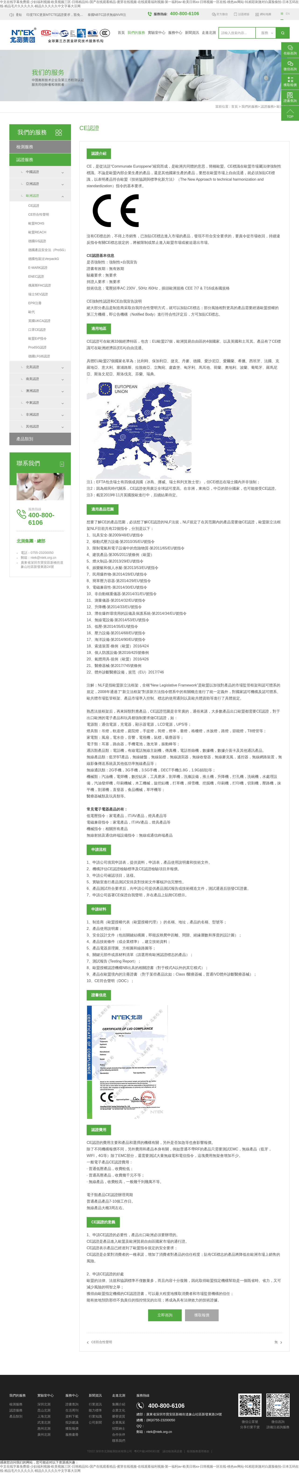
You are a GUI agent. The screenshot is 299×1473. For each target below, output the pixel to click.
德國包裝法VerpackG (43, 259)
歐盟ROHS (36, 223)
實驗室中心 (156, 32)
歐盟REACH (37, 232)
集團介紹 (118, 1404)
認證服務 (267, 106)
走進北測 (209, 32)
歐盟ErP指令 (37, 338)
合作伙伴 (118, 1434)
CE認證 (33, 205)
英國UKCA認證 (39, 321)
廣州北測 (43, 1434)
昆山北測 (43, 1410)
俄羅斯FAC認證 (39, 285)
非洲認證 (32, 414)
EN (288, 13)
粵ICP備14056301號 (147, 1451)
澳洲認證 (32, 391)
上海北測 (43, 1416)
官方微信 (222, 15)
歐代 (31, 312)
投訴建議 (71, 1422)
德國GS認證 (37, 241)
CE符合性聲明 (38, 214)
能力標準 (95, 1410)
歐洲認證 (32, 195)
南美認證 (32, 379)
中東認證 (32, 402)
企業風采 (118, 1422)
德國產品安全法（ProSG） (48, 250)
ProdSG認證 (37, 347)
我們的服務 (136, 32)
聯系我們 (118, 1440)
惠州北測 (43, 1428)
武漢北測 (43, 1422)
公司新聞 (95, 1422)
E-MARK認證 (37, 267)
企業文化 (118, 1410)
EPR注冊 (35, 303)
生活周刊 (71, 1410)
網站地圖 (265, 14)
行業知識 (95, 1416)
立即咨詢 (164, 1315)
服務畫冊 (71, 1434)
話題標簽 (243, 14)
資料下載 (71, 1416)
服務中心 (175, 32)
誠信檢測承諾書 (172, 1451)
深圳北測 (43, 1404)
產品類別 (24, 439)
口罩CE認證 (37, 329)
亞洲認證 (32, 184)
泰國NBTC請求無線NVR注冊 (110, 15)
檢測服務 (24, 147)
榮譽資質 (118, 1416)
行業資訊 (95, 1404)
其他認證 (32, 426)
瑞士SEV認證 (38, 294)
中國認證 (32, 172)
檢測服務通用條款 (198, 1451)
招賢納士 (118, 1428)
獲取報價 (201, 1315)
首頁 (121, 32)
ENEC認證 (36, 276)
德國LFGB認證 (39, 356)
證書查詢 (71, 1404)
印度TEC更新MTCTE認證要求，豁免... (56, 15)
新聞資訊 (192, 32)
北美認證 (32, 367)
